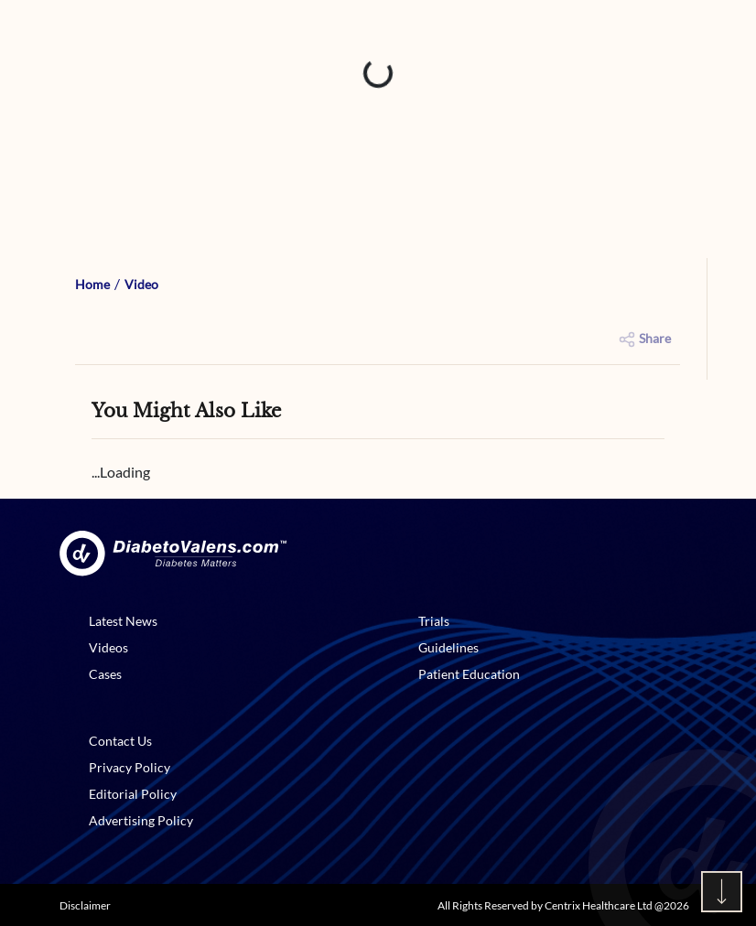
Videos (108, 647)
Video (141, 284)
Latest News (123, 621)
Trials (433, 621)
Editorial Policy (133, 794)
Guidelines (448, 647)
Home (92, 284)
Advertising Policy (141, 820)
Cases (105, 674)
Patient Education (469, 674)
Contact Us (120, 740)
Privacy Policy (129, 767)
